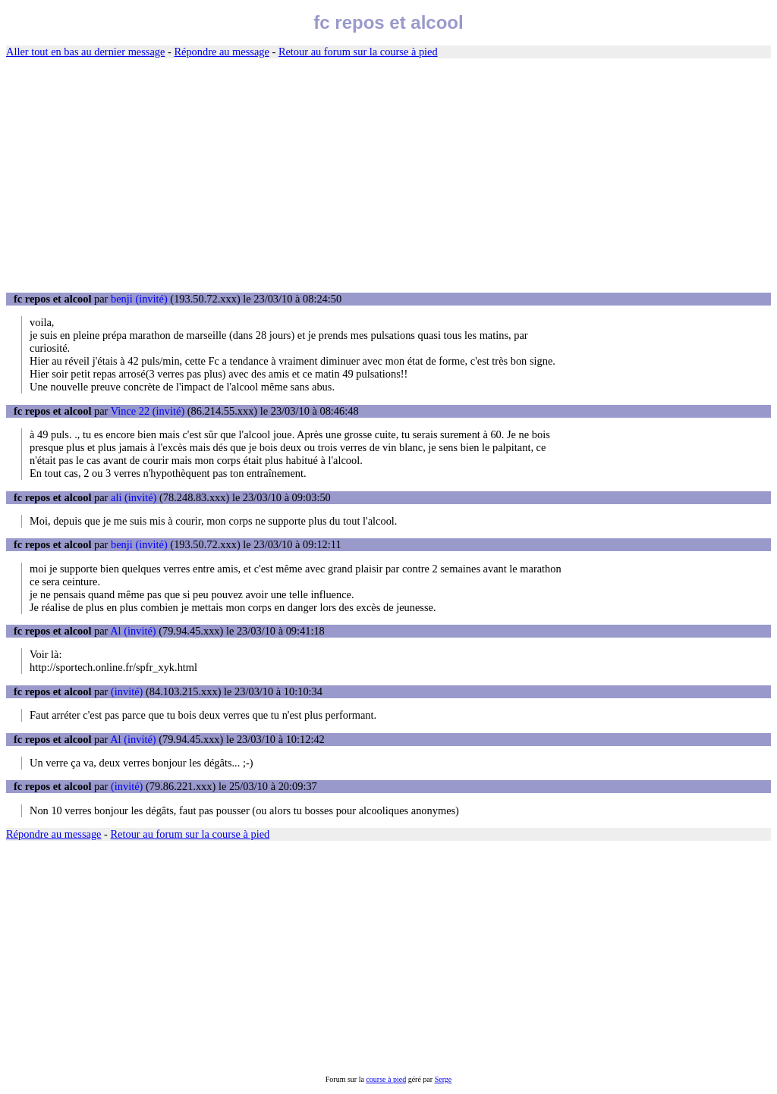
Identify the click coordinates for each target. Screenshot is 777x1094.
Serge (443, 1079)
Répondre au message (221, 51)
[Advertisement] (388, 176)
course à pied (386, 1079)
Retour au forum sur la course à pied (358, 51)
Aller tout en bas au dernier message (85, 51)
